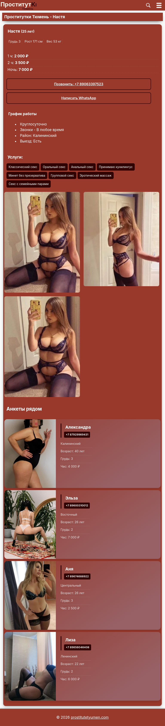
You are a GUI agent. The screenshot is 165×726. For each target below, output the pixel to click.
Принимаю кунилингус (116, 167)
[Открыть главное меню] (159, 5)
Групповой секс (62, 175)
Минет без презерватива (27, 175)
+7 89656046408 (77, 647)
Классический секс (23, 167)
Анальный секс (82, 167)
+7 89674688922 (77, 576)
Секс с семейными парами (29, 184)
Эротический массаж (96, 175)
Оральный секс (54, 167)
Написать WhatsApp (78, 98)
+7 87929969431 (77, 434)
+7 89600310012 (77, 505)
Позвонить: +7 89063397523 (78, 84)
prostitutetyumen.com (89, 717)
